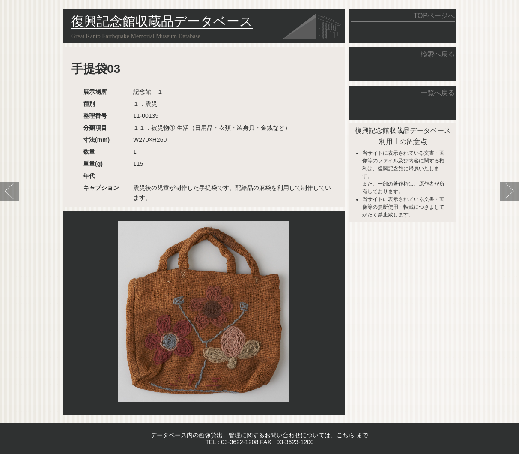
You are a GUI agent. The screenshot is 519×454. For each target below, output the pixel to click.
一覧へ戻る (438, 92)
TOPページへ (434, 15)
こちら (346, 435)
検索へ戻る (438, 54)
